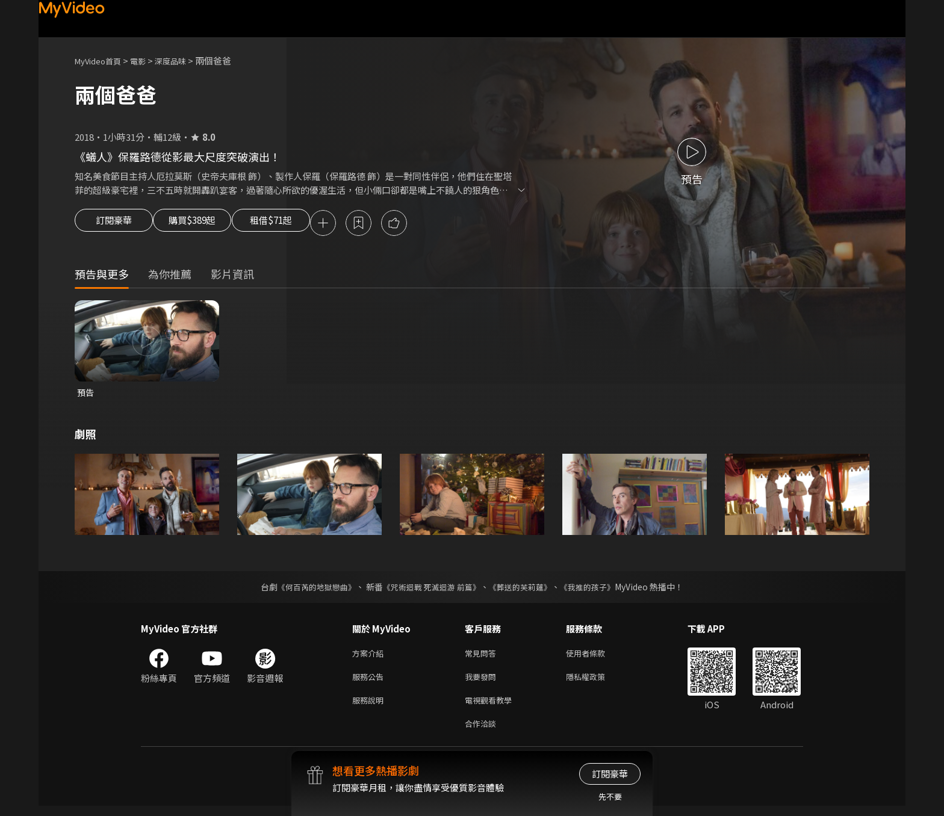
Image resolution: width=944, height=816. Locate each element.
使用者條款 (595, 657)
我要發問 (483, 682)
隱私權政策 (595, 682)
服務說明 (370, 707)
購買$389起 (206, 224)
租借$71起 (299, 224)
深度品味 (184, 60)
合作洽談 (483, 732)
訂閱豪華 (113, 224)
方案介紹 (370, 657)
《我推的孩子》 (596, 590)
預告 (86, 394)
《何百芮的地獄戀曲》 (309, 590)
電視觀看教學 (492, 707)
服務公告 (370, 682)
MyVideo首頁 (102, 60)
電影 (147, 60)
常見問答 (483, 657)
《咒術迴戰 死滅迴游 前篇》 (430, 590)
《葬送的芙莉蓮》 (525, 590)
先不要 (610, 796)
